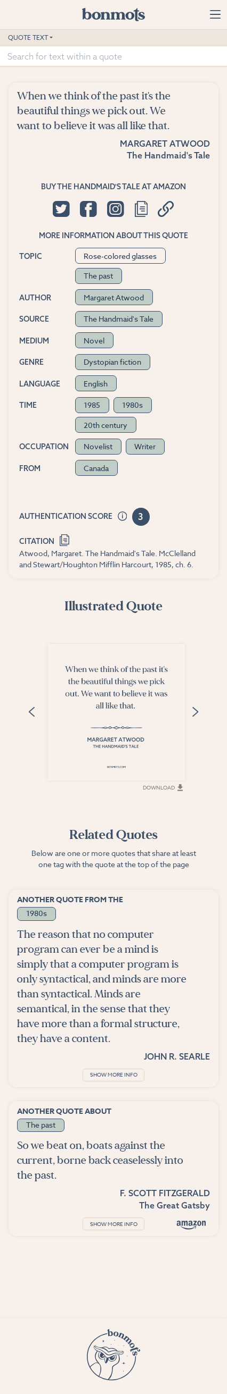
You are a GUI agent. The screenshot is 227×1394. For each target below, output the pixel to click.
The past (98, 276)
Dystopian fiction (112, 362)
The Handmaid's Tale (168, 155)
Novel (94, 340)
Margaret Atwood (165, 143)
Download (163, 787)
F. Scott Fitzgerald (165, 1193)
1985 (92, 405)
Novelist (98, 446)
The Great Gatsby (174, 1205)
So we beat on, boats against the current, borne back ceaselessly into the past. (100, 1160)
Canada (96, 468)
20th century (105, 425)
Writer (145, 446)
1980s (132, 405)
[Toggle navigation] (215, 14)
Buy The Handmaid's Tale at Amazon (113, 186)
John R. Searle (177, 1056)
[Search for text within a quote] (113, 56)
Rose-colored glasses (120, 256)
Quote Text (28, 37)
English (96, 384)
